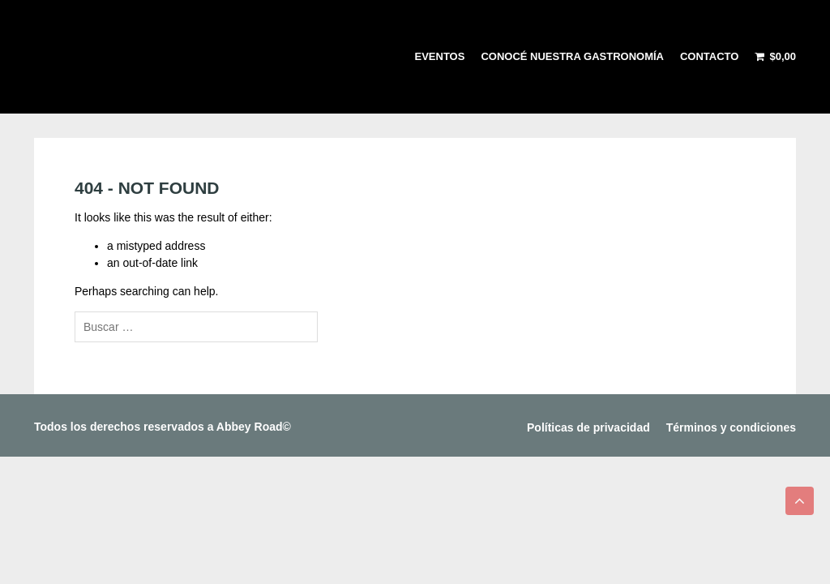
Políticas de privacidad (588, 427)
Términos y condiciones (731, 427)
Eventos (440, 56)
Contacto (709, 56)
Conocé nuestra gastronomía (572, 56)
